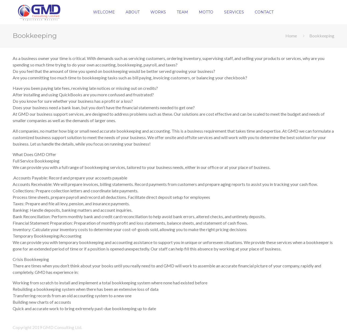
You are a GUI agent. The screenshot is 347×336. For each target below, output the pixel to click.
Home (291, 35)
